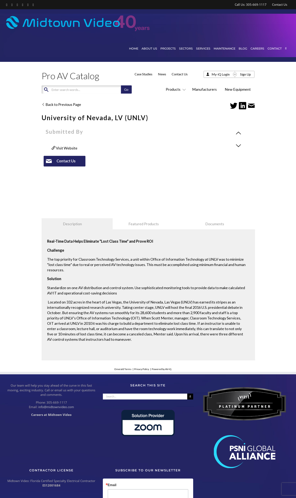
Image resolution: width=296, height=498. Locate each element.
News (162, 74)
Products (175, 89)
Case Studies (143, 74)
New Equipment (238, 89)
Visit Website (64, 148)
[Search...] (145, 397)
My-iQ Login (221, 74)
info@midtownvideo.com (56, 407)
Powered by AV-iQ (161, 369)
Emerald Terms (123, 369)
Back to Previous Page (61, 104)
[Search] (190, 397)
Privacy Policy (141, 369)
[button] (286, 48)
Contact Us (180, 74)
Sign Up (245, 74)
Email (112, 485)
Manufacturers (204, 89)
